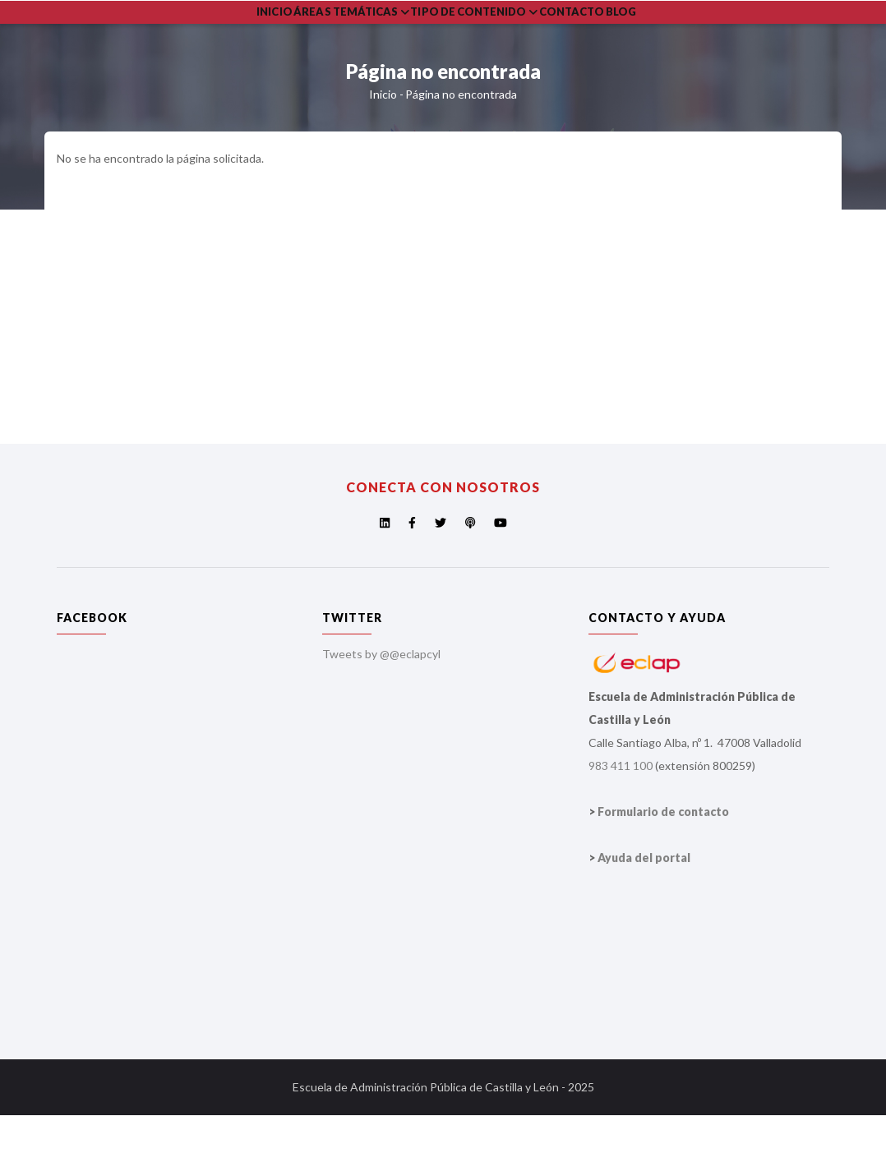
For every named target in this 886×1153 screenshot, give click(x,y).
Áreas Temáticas (374, 31)
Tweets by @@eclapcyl (381, 692)
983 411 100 (620, 803)
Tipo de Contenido (510, 31)
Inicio (283, 31)
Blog (687, 31)
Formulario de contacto (663, 849)
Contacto (623, 31)
